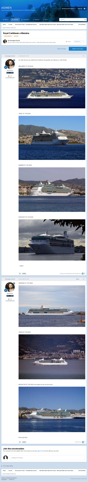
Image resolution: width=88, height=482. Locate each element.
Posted (24, 56)
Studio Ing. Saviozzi (12, 478)
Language (4, 479)
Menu (6, 19)
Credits (3, 478)
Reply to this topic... (17, 457)
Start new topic (61, 48)
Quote (24, 273)
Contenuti (26, 19)
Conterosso (78, 273)
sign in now (40, 451)
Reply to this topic (77, 48)
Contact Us (11, 479)
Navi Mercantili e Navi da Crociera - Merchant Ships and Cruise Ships (36, 42)
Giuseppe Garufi (15, 40)
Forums (16, 19)
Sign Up (80, 8)
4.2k (10, 76)
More (46, 19)
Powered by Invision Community (78, 478)
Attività (37, 19)
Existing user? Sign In (69, 8)
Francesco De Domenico (66, 273)
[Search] (67, 19)
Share (68, 41)
